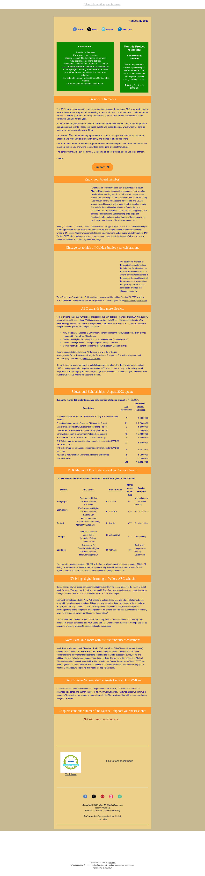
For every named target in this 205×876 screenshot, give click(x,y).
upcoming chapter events (135, 300)
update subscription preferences (121, 865)
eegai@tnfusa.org (102, 808)
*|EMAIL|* (111, 862)
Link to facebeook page (119, 761)
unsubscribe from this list (110, 816)
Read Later (127, 29)
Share (80, 29)
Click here (70, 774)
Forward (109, 29)
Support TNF (102, 167)
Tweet (94, 29)
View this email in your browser (102, 4)
